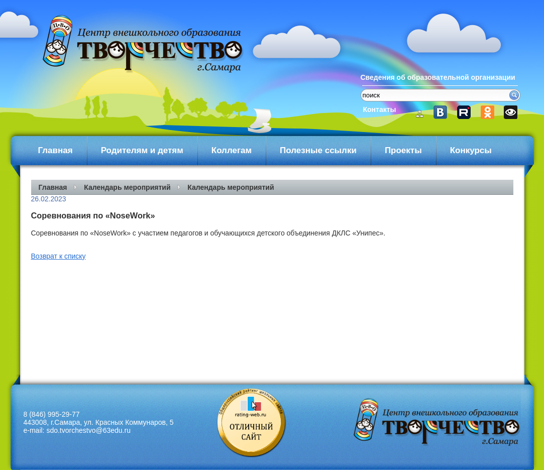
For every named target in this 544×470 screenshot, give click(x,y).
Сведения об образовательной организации (438, 77)
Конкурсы (471, 150)
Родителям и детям (142, 150)
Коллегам (231, 150)
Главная (55, 150)
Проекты (403, 150)
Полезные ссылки (318, 150)
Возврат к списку (58, 256)
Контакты (379, 109)
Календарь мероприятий (127, 187)
